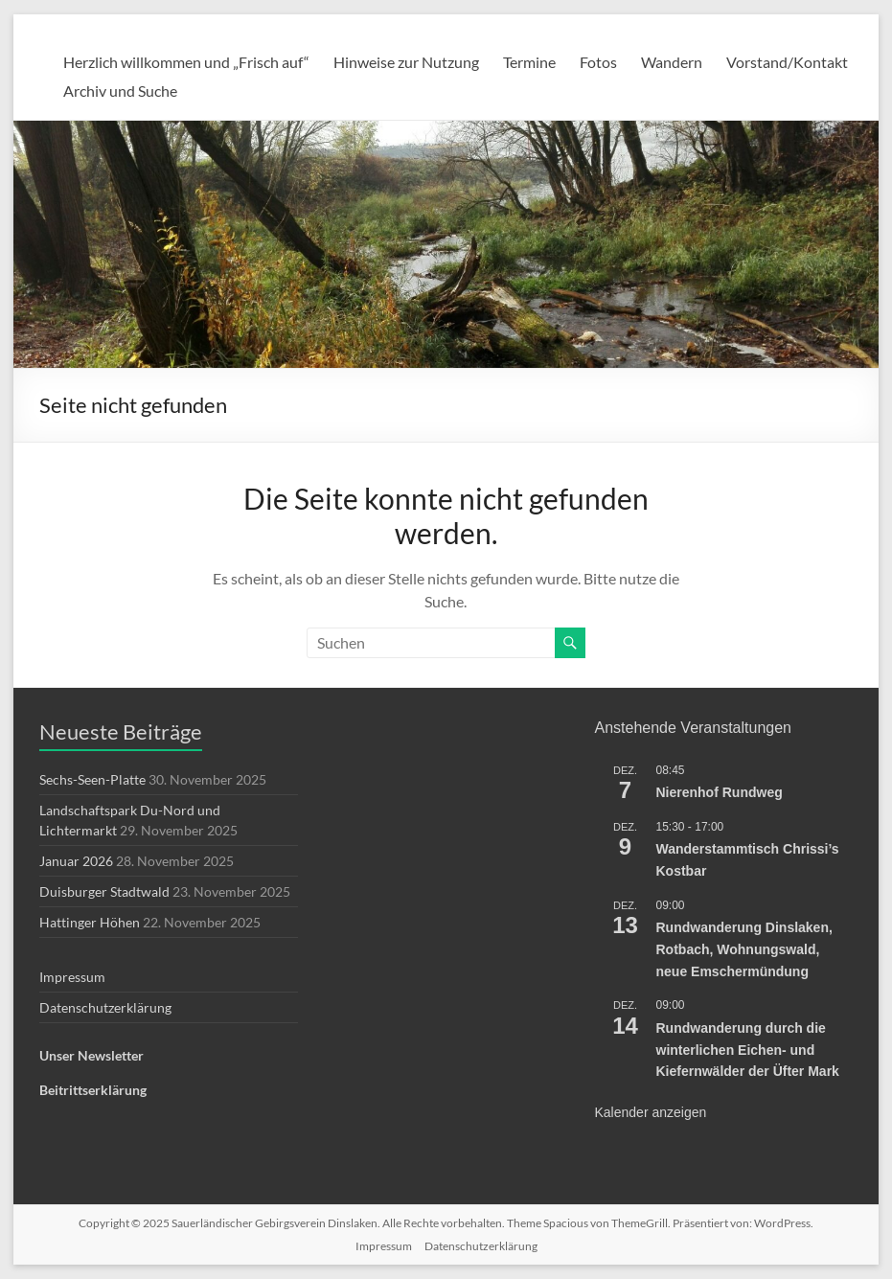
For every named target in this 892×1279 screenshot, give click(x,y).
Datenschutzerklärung (105, 1007)
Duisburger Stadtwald (104, 891)
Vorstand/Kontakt (787, 62)
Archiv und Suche (120, 90)
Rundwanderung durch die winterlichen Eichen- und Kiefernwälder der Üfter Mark (747, 1049)
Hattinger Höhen (89, 922)
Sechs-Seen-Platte (92, 779)
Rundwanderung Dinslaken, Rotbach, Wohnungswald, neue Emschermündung (744, 949)
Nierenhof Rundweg (719, 792)
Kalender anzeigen (651, 1112)
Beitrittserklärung (93, 1090)
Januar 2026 (76, 861)
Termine (529, 62)
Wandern (671, 62)
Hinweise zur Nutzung (406, 62)
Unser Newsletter (91, 1055)
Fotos (598, 62)
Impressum (72, 977)
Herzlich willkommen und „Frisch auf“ (186, 62)
